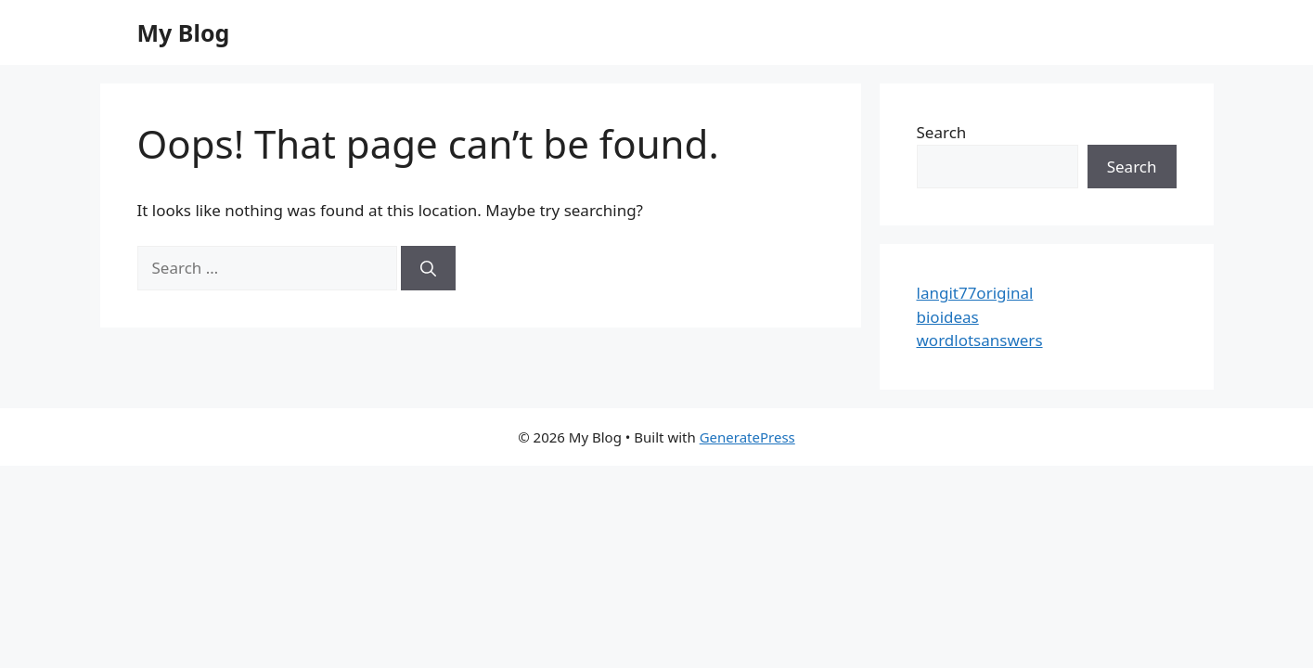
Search (942, 132)
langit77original (975, 292)
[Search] (428, 268)
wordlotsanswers (980, 340)
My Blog (183, 32)
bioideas (948, 317)
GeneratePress (747, 437)
